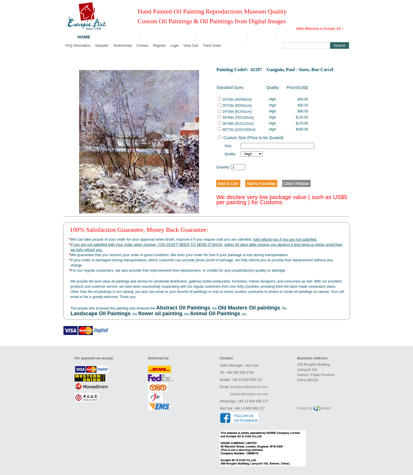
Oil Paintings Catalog (117, 37)
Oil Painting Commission (221, 37)
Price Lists (261, 37)
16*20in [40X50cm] (234, 100)
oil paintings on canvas (311, 292)
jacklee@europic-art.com (249, 394)
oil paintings (120, 281)
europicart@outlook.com (249, 387)
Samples (101, 46)
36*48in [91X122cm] (235, 124)
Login (174, 46)
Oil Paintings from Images (167, 37)
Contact (142, 46)
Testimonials (122, 46)
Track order (212, 46)
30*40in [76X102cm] (235, 118)
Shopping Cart (300, 37)
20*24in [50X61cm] (234, 106)
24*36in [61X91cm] (234, 112)
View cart (191, 46)
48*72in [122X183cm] (236, 130)
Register (159, 46)
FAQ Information (77, 46)
